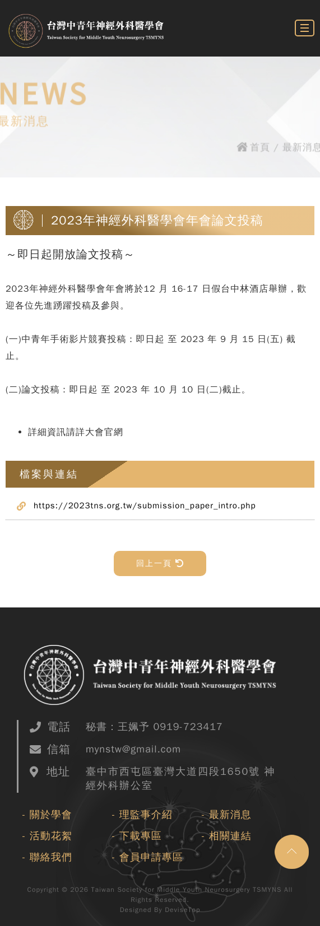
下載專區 (140, 836)
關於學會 (51, 814)
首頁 (261, 148)
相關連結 (230, 836)
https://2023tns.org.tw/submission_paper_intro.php (145, 506)
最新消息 (230, 814)
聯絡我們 (51, 857)
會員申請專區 (151, 857)
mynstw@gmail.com (133, 749)
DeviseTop (182, 909)
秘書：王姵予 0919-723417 (154, 727)
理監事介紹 (146, 814)
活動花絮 (51, 836)
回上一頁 (160, 563)
